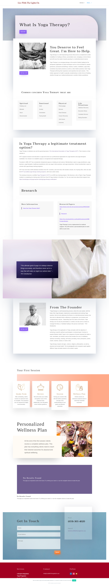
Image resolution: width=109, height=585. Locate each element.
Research (64, 213)
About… (89, 2)
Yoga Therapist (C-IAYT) (43, 175)
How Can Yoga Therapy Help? (31, 208)
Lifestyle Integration (23, 573)
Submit (57, 552)
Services (82, 2)
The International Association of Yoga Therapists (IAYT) (63, 151)
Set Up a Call (24, 73)
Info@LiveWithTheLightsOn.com (77, 531)
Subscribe (23, 32)
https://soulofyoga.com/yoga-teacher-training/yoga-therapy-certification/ (38, 179)
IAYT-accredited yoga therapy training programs (33, 171)
